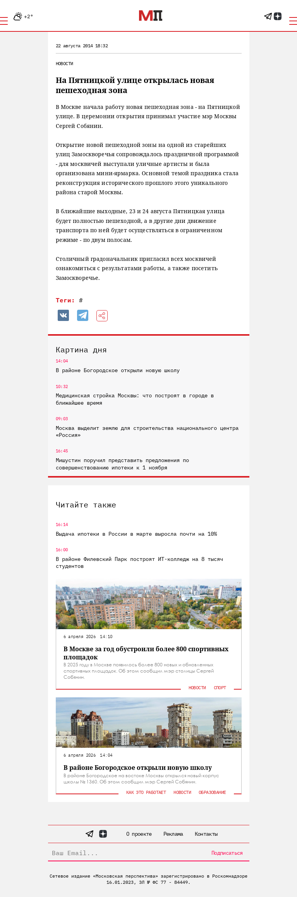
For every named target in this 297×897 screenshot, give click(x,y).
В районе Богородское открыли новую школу (118, 370)
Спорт (220, 687)
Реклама (173, 833)
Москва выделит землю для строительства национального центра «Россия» (147, 431)
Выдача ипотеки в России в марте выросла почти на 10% (136, 533)
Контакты (206, 833)
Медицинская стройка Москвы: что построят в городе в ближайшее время (135, 399)
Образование (212, 792)
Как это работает (146, 792)
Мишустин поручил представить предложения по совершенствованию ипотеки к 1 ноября (122, 464)
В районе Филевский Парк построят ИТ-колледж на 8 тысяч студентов (139, 562)
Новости (64, 63)
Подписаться (226, 852)
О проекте (139, 833)
